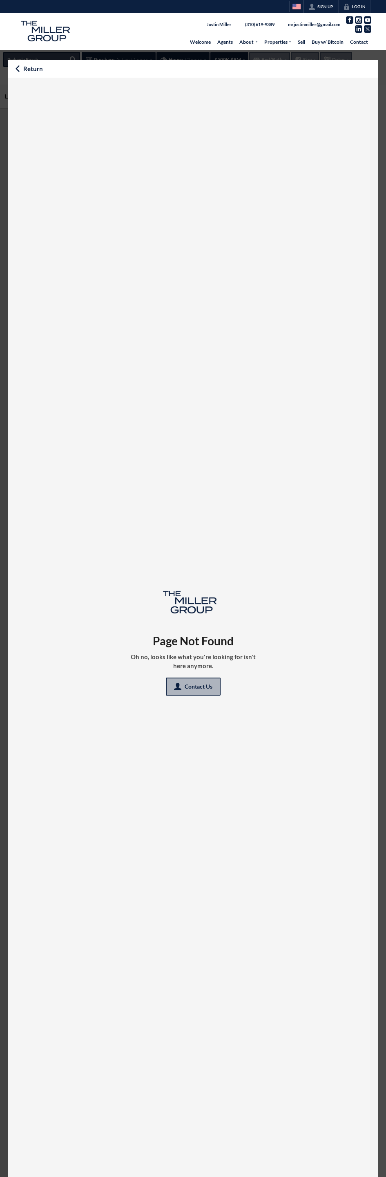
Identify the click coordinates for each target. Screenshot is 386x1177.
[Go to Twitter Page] (367, 29)
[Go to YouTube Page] (367, 20)
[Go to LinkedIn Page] (358, 29)
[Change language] (296, 6)
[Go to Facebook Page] (349, 20)
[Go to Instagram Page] (358, 20)
